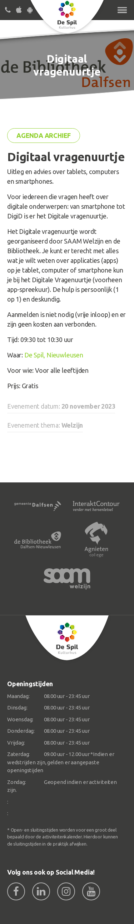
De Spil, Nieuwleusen (53, 354)
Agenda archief (43, 135)
